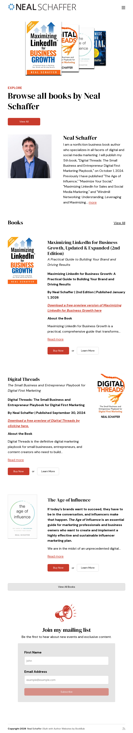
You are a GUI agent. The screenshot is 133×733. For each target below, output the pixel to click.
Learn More (88, 350)
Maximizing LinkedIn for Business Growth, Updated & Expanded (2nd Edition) (84, 248)
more (93, 202)
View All (24, 121)
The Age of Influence (69, 500)
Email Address (35, 672)
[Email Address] (66, 679)
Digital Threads (24, 379)
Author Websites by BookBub (69, 728)
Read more (56, 339)
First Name (33, 652)
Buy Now (58, 350)
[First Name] (66, 660)
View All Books (66, 587)
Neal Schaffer (34, 728)
